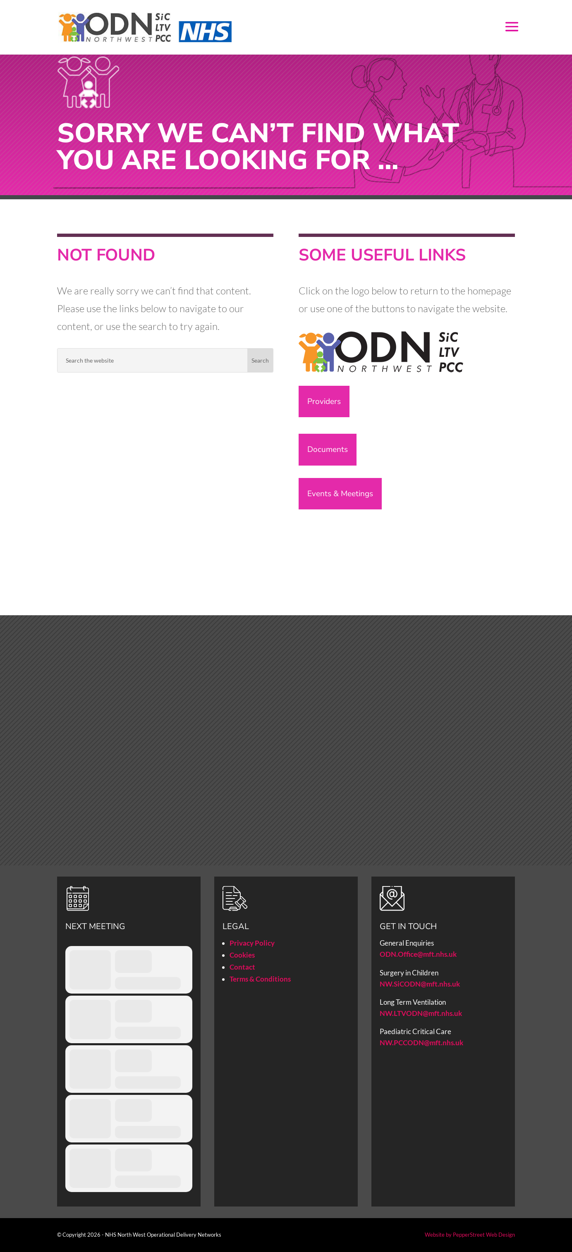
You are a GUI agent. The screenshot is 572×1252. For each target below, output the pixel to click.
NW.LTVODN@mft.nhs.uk (421, 1013)
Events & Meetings (340, 493)
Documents (327, 449)
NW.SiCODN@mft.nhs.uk (420, 984)
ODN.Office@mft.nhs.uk (418, 954)
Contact (242, 967)
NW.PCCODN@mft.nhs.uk (422, 1042)
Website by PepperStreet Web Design (470, 1234)
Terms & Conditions (260, 979)
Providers (324, 401)
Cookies (242, 955)
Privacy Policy (252, 943)
